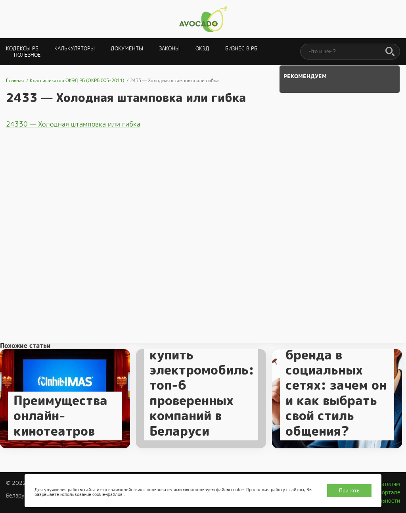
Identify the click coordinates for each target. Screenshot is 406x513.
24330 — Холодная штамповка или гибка (73, 124)
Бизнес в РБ (241, 48)
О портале (386, 492)
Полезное (27, 55)
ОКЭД (202, 48)
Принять (349, 490)
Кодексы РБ (22, 48)
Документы (127, 48)
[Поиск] (390, 52)
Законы (169, 48)
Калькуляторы (74, 48)
